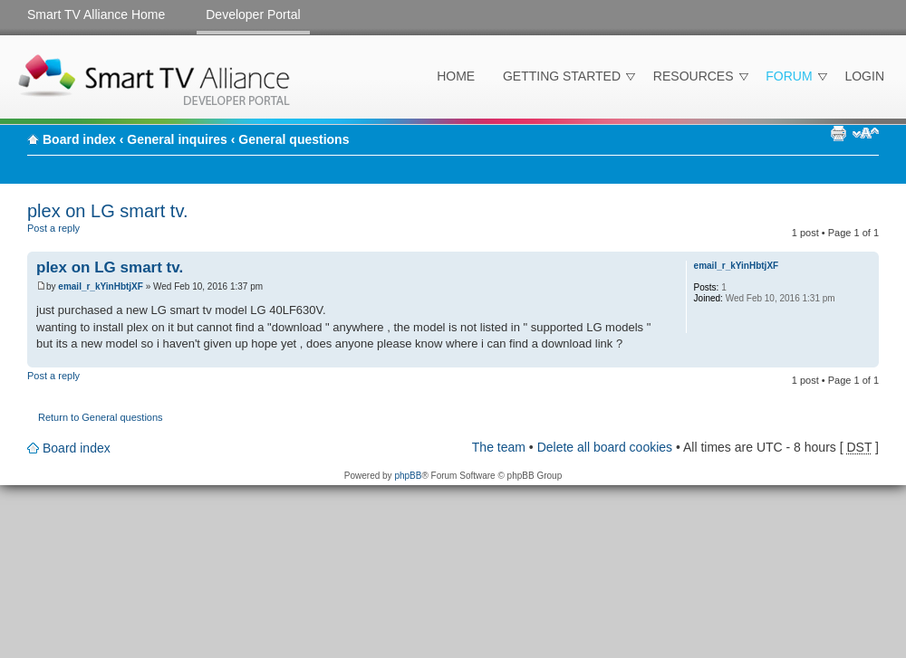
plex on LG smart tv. (107, 211)
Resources (693, 76)
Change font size (866, 133)
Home (456, 76)
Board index (79, 139)
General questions (293, 139)
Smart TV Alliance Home (96, 14)
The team (498, 447)
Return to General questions (100, 417)
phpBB (407, 476)
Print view (838, 133)
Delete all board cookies (604, 447)
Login (864, 76)
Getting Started (562, 76)
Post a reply (70, 235)
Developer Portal (253, 14)
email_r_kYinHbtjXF (100, 286)
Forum (789, 76)
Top (865, 358)
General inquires (176, 139)
